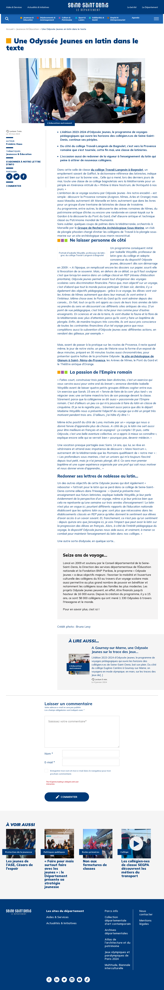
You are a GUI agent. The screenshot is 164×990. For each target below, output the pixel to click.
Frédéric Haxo (14, 144)
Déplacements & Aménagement (47, 19)
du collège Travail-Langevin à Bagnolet (117, 169)
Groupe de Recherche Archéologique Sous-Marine (110, 227)
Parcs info (111, 911)
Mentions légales (145, 922)
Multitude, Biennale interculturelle (117, 966)
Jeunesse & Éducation (27, 29)
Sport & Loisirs (82, 19)
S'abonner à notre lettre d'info (23, 163)
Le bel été (131, 7)
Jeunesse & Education (28, 19)
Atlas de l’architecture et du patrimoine (117, 943)
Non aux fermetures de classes (95, 864)
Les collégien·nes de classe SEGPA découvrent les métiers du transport (135, 868)
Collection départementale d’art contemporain (118, 920)
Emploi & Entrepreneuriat (117, 19)
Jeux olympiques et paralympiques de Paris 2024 (117, 955)
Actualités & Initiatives (38, 7)
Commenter (13, 186)
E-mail (50, 762)
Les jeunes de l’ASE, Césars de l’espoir (19, 864)
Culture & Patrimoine (67, 19)
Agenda (135, 18)
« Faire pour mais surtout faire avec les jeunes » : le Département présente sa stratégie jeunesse (59, 874)
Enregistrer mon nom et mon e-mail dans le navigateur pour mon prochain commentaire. (80, 772)
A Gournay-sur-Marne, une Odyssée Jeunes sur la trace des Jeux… (120, 650)
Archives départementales (116, 931)
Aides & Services (14, 7)
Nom (49, 753)
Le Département (150, 7)
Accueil (9, 29)
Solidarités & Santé (98, 19)
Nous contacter (146, 912)
